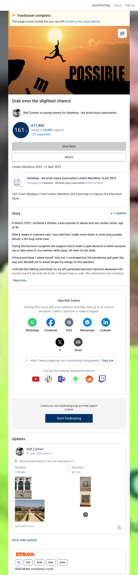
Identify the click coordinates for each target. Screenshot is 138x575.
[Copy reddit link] (89, 379)
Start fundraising (69, 418)
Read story (19, 280)
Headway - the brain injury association (63, 183)
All (18, 449)
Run (28, 449)
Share (69, 157)
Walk (39, 449)
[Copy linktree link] (75, 380)
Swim (62, 449)
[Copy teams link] (61, 379)
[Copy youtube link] (35, 379)
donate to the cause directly (82, 21)
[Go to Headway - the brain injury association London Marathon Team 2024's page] (18, 182)
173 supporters (40, 134)
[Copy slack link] (48, 379)
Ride (50, 449)
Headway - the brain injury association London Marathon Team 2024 (71, 178)
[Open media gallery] (69, 60)
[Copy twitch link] (102, 379)
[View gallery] (122, 33)
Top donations (25, 475)
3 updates (120, 213)
